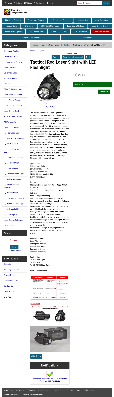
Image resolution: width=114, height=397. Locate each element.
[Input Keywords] (89, 3)
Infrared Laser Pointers (60, 20)
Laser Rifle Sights (62, 45)
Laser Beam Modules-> (13, 95)
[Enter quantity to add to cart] (86, 92)
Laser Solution (44, 390)
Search (106, 3)
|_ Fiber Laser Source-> (13, 133)
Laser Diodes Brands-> (13, 100)
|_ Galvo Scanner (11, 144)
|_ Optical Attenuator (12, 179)
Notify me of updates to (50, 377)
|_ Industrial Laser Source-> (11, 150)
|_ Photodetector (11, 193)
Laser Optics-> (9, 226)
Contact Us (8, 286)
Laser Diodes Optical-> (13, 106)
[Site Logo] (57, 12)
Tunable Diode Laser (59, 32)
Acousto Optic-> (10, 78)
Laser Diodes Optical (13, 32)
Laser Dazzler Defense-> (13, 220)
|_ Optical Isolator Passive (11, 186)
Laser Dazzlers (82, 20)
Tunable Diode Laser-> (13, 116)
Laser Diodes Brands (100, 26)
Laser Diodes (58, 390)
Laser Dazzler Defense (31, 38)
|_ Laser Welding (11, 168)
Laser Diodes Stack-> (12, 111)
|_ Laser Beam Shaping (13, 157)
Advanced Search (14, 250)
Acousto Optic (11, 26)
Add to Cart (104, 92)
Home (8, 3)
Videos (28, 3)
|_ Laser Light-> (10, 215)
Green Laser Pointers (36, 20)
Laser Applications (101, 32)
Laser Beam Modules (75, 26)
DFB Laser (29, 26)
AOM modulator (80, 32)
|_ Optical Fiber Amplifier (14, 138)
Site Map (7, 297)
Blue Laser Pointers (13, 20)
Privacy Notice (9, 275)
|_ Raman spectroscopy (13, 204)
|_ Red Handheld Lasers (13, 209)
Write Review (36, 356)
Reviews (17, 3)
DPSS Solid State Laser (50, 26)
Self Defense (89, 390)
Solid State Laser (102, 20)
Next (88, 57)
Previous (56, 57)
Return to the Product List (73, 57)
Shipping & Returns (11, 270)
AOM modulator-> (11, 122)
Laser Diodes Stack (36, 32)
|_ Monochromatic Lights (14, 174)
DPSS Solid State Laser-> (14, 89)
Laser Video (8, 390)
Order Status (9, 291)
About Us (7, 264)
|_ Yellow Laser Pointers (14, 198)
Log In (49, 3)
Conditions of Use (11, 281)
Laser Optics (87, 38)
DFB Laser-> (9, 84)
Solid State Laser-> (11, 73)
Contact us (39, 3)
